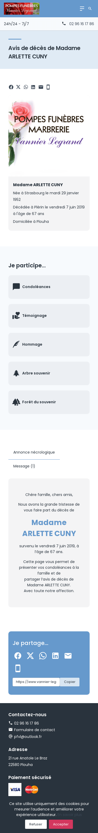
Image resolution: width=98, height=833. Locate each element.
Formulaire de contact (31, 729)
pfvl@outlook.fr (28, 736)
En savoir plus (69, 814)
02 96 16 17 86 (81, 23)
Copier (69, 682)
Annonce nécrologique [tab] (34, 452)
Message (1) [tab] (24, 466)
